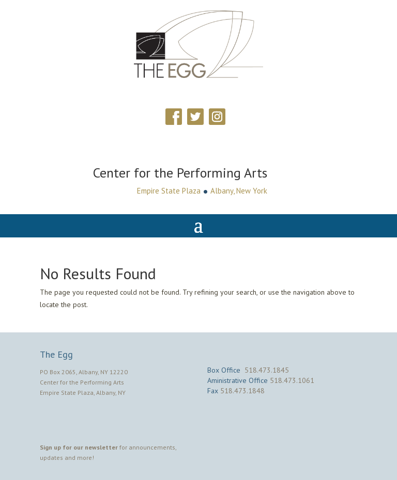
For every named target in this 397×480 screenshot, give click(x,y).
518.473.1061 (292, 380)
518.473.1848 (242, 390)
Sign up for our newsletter (79, 447)
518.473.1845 (267, 370)
